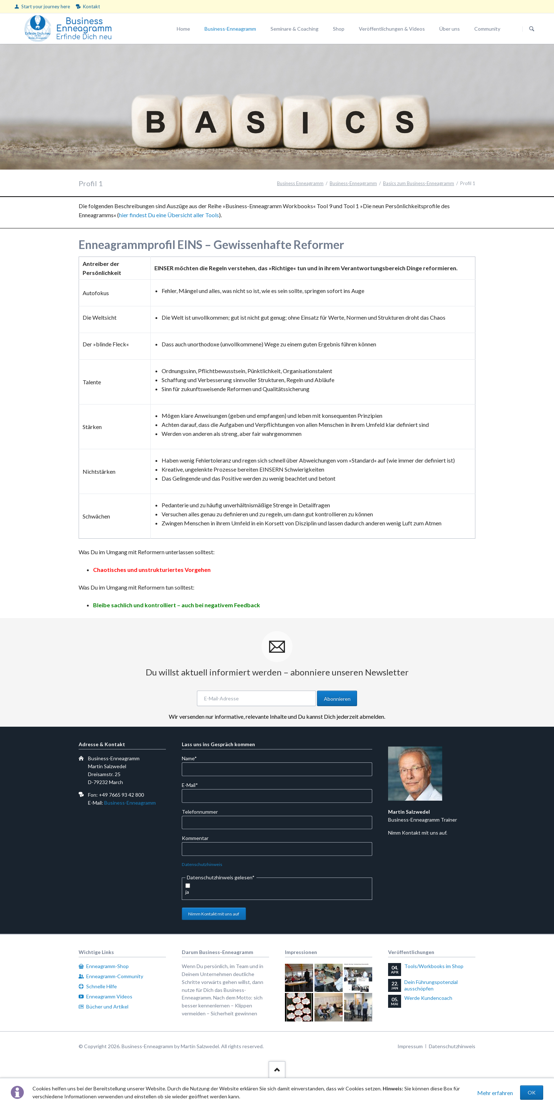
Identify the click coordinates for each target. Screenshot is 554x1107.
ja (187, 892)
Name (193, 757)
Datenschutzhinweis (202, 864)
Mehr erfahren (495, 1092)
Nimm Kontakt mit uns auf (213, 913)
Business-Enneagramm (130, 803)
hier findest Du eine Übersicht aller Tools (169, 214)
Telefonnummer (200, 812)
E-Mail (193, 784)
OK (532, 1092)
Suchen (532, 29)
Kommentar (195, 838)
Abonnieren (337, 699)
